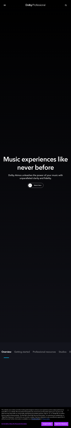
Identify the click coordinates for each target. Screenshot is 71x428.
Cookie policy (35, 419)
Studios (62, 352)
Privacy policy (46, 419)
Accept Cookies (47, 424)
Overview (6, 352)
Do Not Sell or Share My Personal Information (14, 423)
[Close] (68, 410)
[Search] (65, 5)
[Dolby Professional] (35, 5)
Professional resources (44, 352)
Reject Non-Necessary (61, 424)
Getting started (22, 352)
